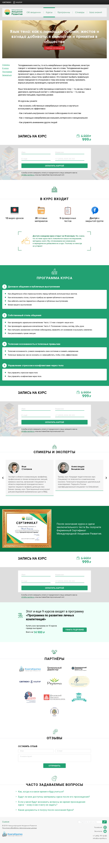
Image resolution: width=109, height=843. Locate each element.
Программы (64, 12)
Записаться (7, 75)
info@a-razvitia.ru (27, 175)
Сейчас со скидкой (54, 48)
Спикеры (79, 12)
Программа (7, 72)
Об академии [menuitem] (34, 12)
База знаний (95, 12)
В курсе (5, 68)
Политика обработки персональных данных (19, 828)
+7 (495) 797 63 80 (100, 836)
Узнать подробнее (74, 630)
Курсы (49, 12)
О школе (5, 821)
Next (106, 478)
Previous (2, 478)
